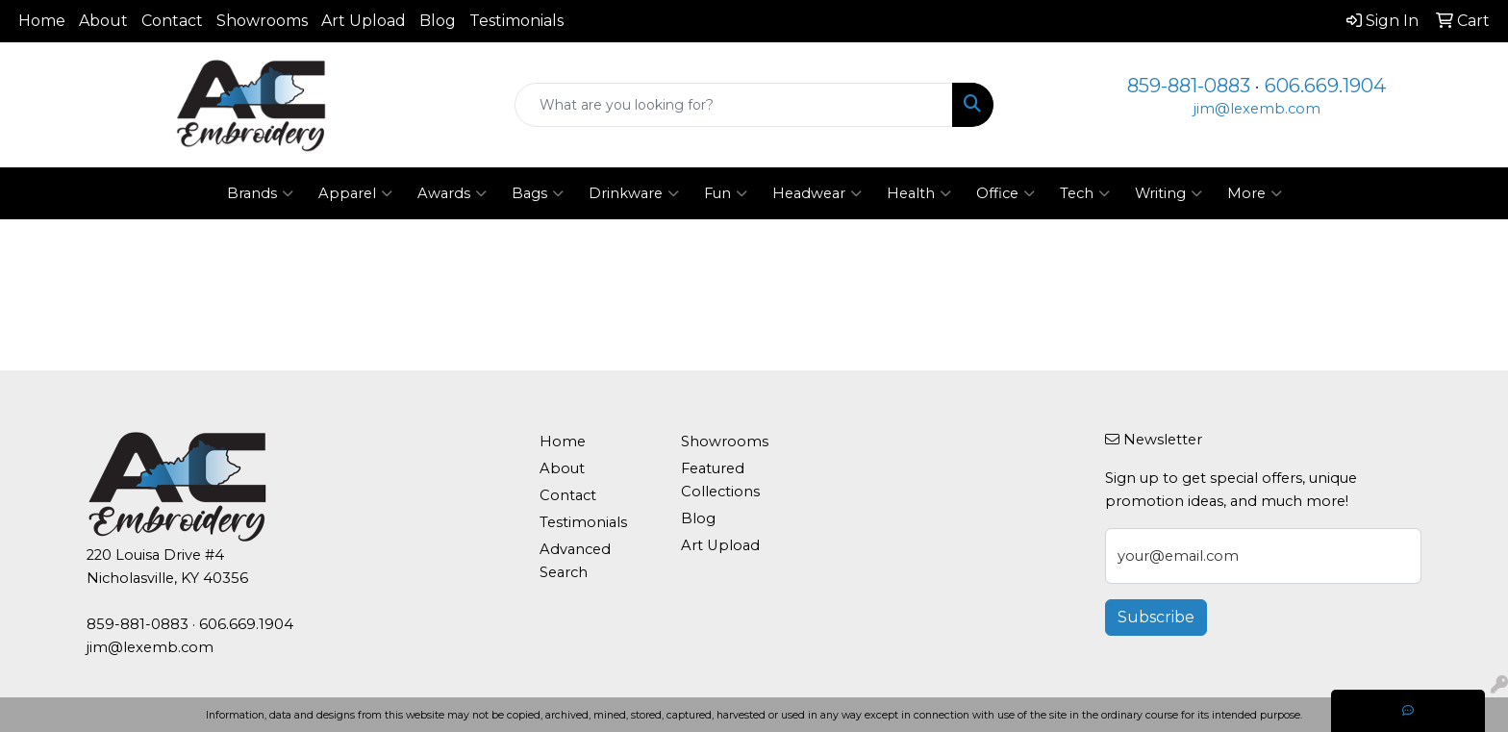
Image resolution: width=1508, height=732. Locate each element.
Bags (538, 193)
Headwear (817, 193)
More (1254, 193)
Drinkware (634, 193)
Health (919, 193)
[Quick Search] (734, 105)
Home (41, 21)
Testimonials (516, 21)
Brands (260, 193)
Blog (437, 21)
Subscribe (1156, 617)
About (103, 21)
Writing (1168, 193)
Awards (452, 193)
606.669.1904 (1325, 85)
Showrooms (262, 21)
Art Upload (363, 21)
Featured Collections (720, 480)
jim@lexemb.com (1257, 108)
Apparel (355, 193)
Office (1005, 193)
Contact (172, 21)
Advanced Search (575, 561)
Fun (725, 193)
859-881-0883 (1188, 85)
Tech (1085, 193)
